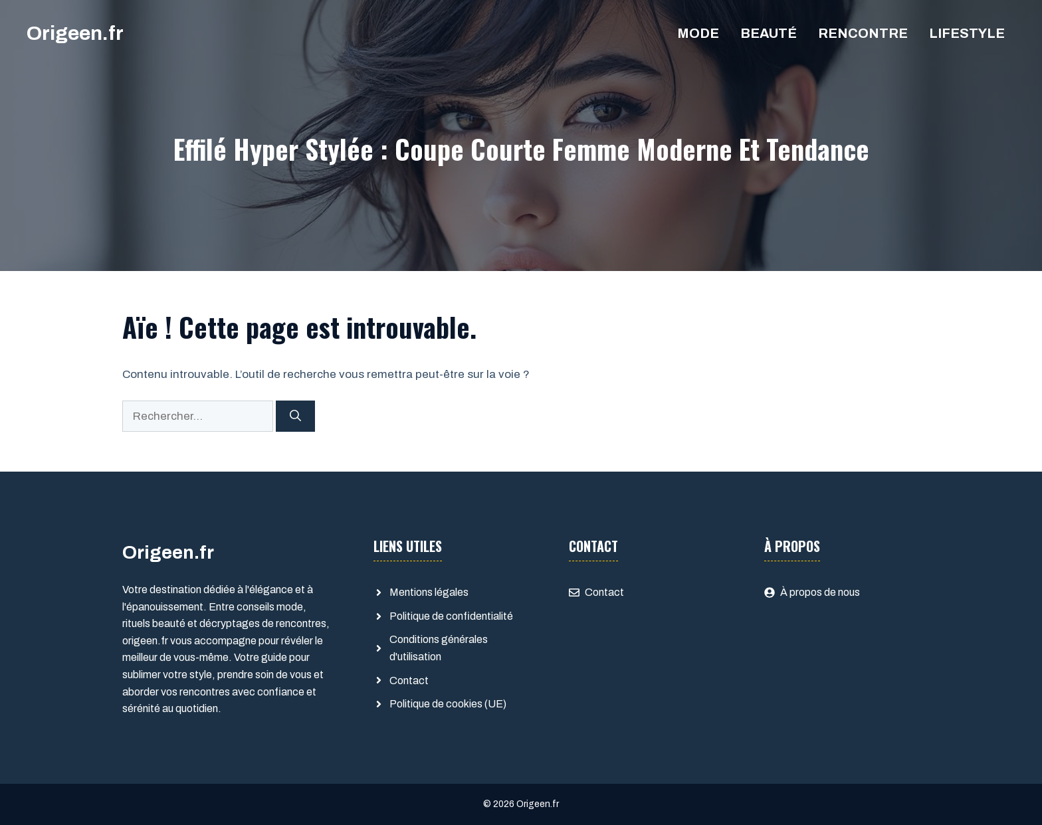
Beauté (768, 33)
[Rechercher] (295, 416)
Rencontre (863, 33)
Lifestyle (967, 33)
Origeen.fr (75, 33)
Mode (698, 33)
